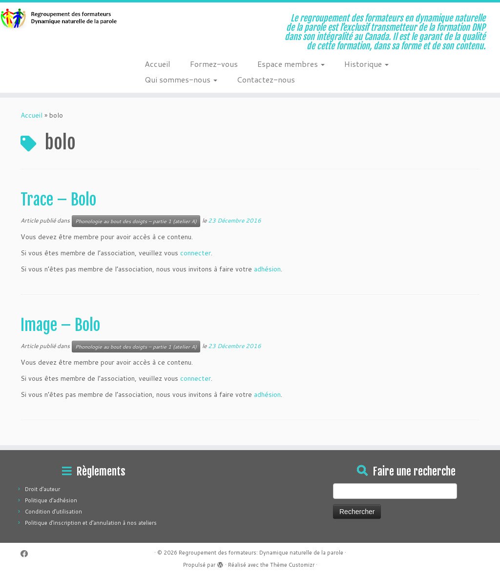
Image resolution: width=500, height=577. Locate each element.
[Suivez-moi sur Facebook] (27, 554)
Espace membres (291, 63)
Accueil (157, 63)
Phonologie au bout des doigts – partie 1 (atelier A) (136, 221)
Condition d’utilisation (53, 511)
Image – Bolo (60, 325)
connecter (195, 253)
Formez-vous (214, 63)
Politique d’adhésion (51, 500)
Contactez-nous (266, 79)
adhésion (267, 269)
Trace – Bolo (58, 199)
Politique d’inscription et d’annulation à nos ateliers (91, 523)
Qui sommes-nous (181, 79)
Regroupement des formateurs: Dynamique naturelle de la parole (261, 552)
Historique (366, 63)
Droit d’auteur (42, 489)
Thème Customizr (292, 565)
